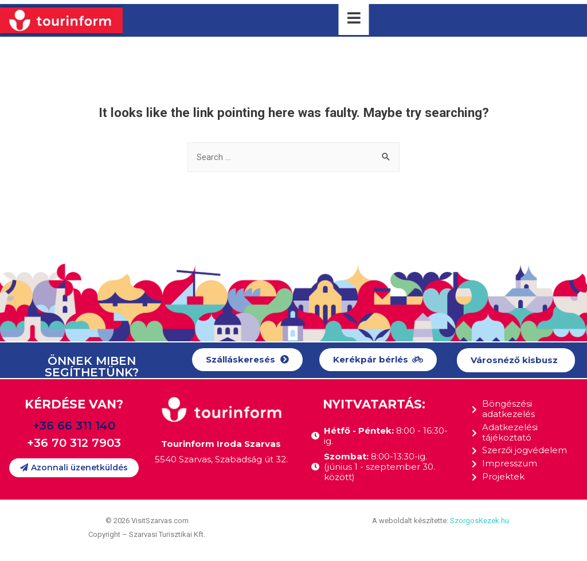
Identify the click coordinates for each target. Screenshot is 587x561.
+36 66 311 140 (74, 426)
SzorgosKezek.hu (479, 521)
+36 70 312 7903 (74, 443)
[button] (247, 360)
